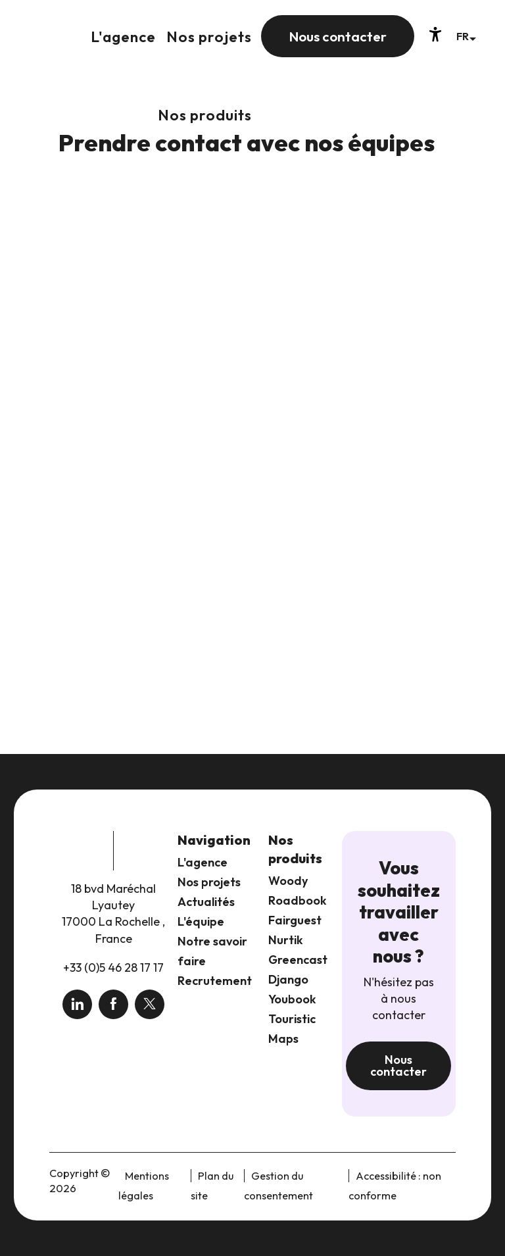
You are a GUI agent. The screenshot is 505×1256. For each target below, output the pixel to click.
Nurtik (285, 939)
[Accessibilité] (435, 34)
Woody (288, 880)
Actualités (206, 901)
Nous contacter (398, 1065)
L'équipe (201, 921)
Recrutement (215, 980)
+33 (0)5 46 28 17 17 (113, 967)
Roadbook (297, 900)
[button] (465, 36)
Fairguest (295, 920)
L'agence (203, 862)
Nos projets (209, 882)
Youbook (292, 999)
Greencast (297, 959)
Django (288, 979)
